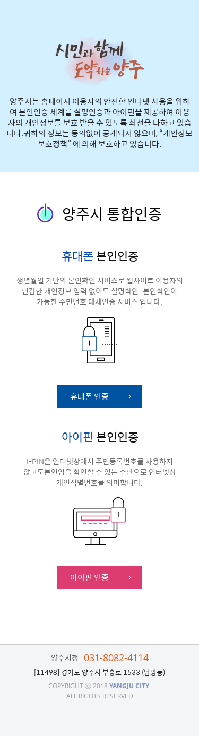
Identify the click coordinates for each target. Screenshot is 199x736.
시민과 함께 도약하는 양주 (99, 61)
